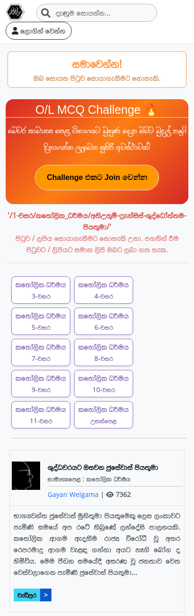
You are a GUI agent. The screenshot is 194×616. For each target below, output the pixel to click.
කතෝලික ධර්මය (108, 478)
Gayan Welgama (74, 494)
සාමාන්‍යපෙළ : (67, 478)
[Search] (96, 13)
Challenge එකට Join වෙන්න (97, 177)
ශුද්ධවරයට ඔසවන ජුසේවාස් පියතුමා (103, 467)
